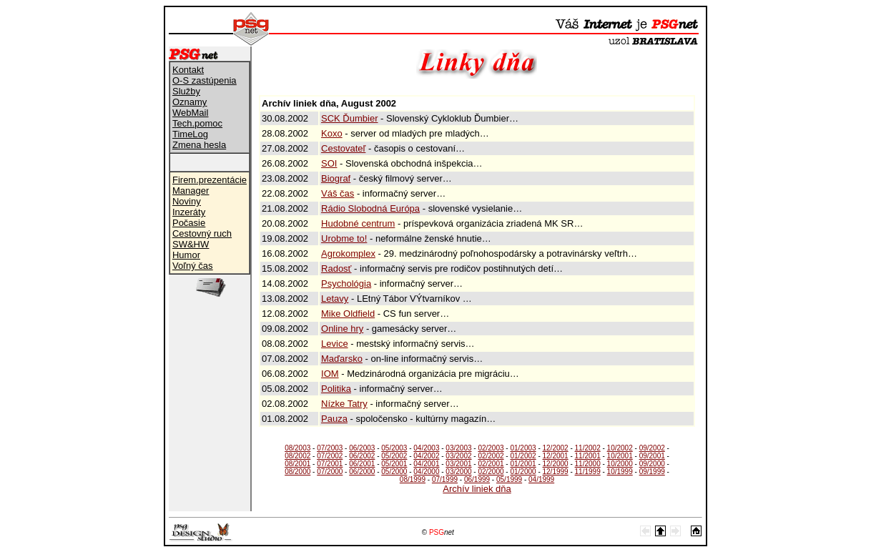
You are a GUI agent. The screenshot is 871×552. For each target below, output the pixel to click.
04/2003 (426, 448)
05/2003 (394, 448)
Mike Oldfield (348, 313)
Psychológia (346, 283)
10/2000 (620, 464)
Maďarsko (342, 358)
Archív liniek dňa (477, 488)
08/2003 (297, 448)
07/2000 (330, 471)
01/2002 (523, 456)
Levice (334, 343)
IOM (330, 373)
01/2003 (523, 448)
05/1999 (509, 479)
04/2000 (426, 471)
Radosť (336, 268)
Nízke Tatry (344, 403)
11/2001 (588, 456)
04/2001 (426, 464)
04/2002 (426, 456)
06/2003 (362, 448)
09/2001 (652, 456)
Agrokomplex (348, 253)
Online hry (342, 328)
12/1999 (556, 471)
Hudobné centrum (358, 223)
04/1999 (541, 479)
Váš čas (337, 193)
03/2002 (458, 456)
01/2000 (523, 471)
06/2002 (362, 456)
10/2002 (620, 448)
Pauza (334, 418)
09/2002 (652, 448)
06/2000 (362, 471)
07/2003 (330, 448)
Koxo (332, 133)
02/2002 (490, 456)
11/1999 (588, 471)
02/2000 (490, 471)
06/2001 (362, 464)
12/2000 (556, 464)
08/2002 (297, 456)
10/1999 (620, 471)
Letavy (334, 298)
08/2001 (297, 464)
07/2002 (330, 456)
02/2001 (490, 464)
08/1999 (412, 479)
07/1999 (445, 479)
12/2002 (556, 448)
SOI (329, 163)
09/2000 (652, 464)
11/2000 (588, 464)
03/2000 (458, 471)
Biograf (335, 178)
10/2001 (620, 456)
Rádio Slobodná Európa (370, 208)
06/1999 (477, 479)
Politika (336, 388)
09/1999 (652, 471)
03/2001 (458, 464)
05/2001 (394, 464)
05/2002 (394, 456)
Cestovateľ (343, 148)
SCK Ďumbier (349, 118)
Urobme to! (344, 238)
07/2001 (330, 464)
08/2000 (297, 471)
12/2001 (556, 456)
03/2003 (458, 448)
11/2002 (588, 448)
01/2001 (523, 464)
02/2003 (490, 448)
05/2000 (394, 471)
